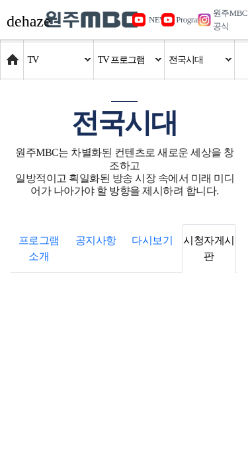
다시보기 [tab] (152, 240)
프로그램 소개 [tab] (39, 248)
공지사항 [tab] (95, 240)
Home (13, 53)
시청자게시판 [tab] (209, 248)
